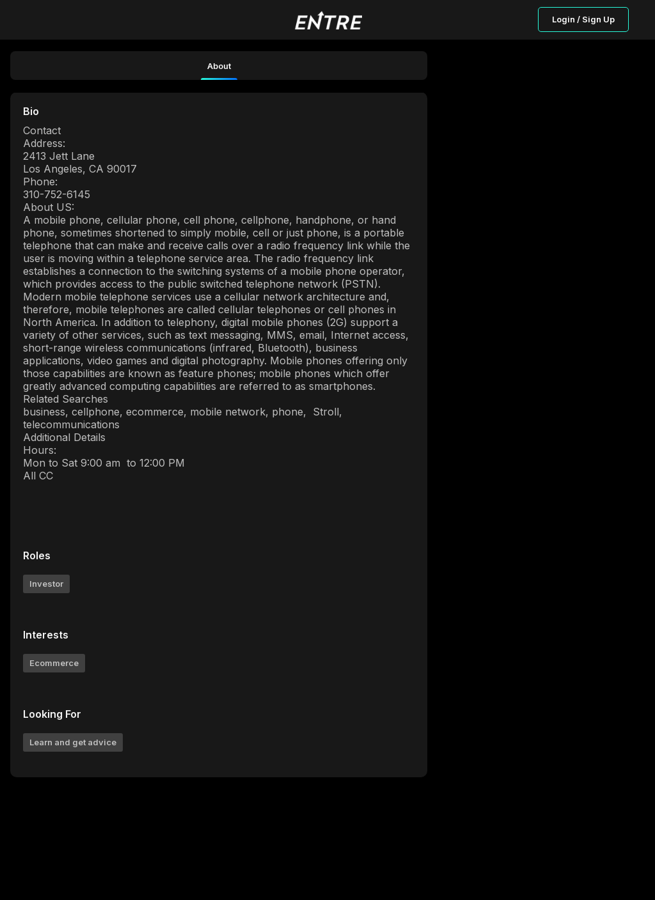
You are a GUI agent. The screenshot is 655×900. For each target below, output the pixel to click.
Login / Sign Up (583, 19)
